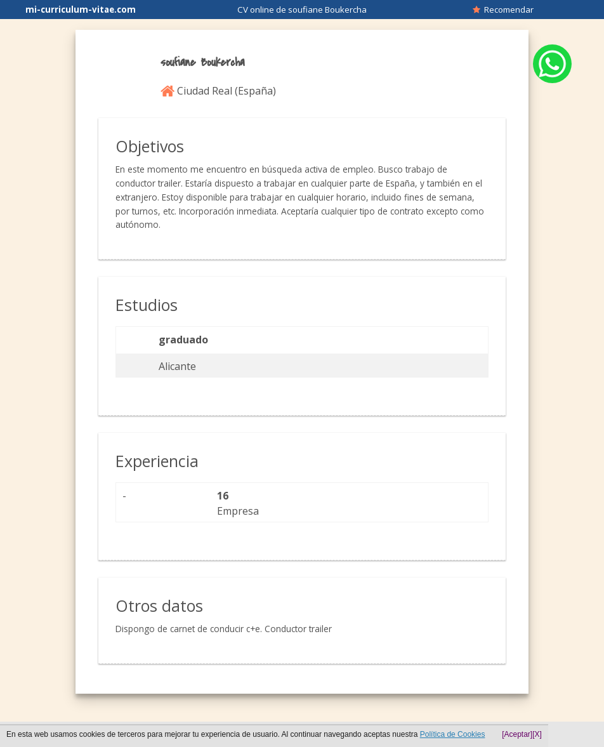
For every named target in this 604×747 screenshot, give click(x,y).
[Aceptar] (517, 734)
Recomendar (503, 9)
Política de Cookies (452, 734)
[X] (537, 734)
